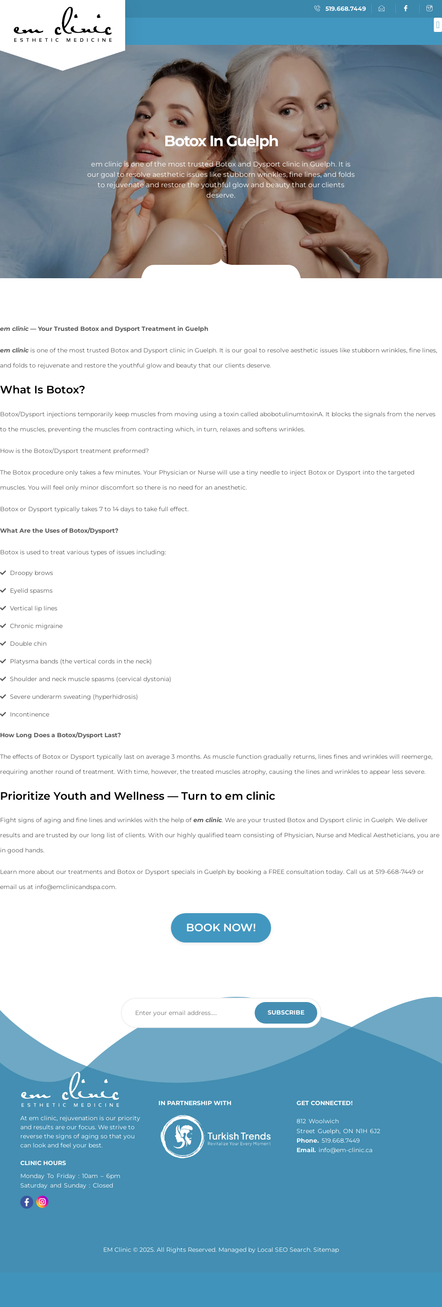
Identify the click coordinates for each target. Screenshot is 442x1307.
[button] (438, 25)
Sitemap (326, 1250)
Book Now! (221, 927)
